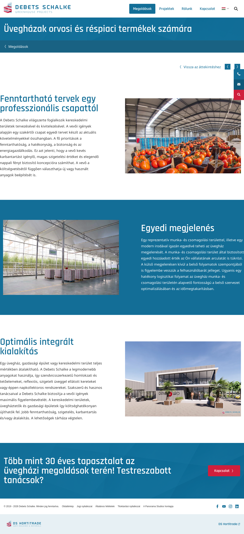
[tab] (187, 9)
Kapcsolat (222, 470)
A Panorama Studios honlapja (158, 506)
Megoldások (18, 46)
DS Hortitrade (227, 524)
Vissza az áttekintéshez (202, 67)
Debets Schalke (37, 8)
